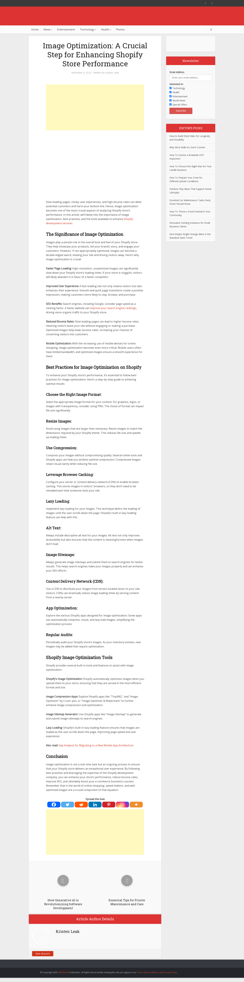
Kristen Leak (112, 72)
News (47, 29)
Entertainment (66, 29)
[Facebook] (53, 804)
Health (105, 29)
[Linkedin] (95, 804)
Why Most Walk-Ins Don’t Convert (187, 147)
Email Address (176, 72)
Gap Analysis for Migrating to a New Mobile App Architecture (95, 745)
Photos (120, 29)
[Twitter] (67, 804)
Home (35, 29)
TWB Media (63, 972)
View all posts (42, 953)
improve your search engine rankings (113, 308)
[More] (136, 804)
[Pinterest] (108, 804)
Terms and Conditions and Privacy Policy (157, 972)
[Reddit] (81, 804)
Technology (87, 29)
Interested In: (176, 84)
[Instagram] (122, 804)
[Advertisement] (95, 107)
